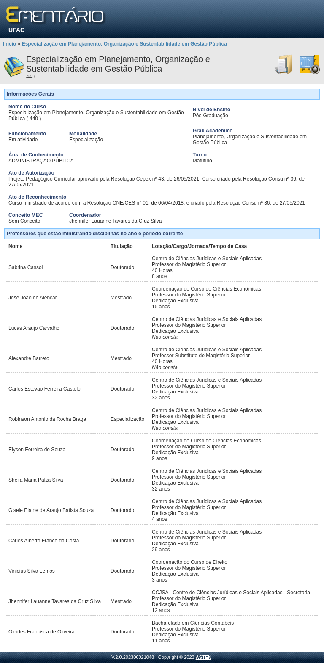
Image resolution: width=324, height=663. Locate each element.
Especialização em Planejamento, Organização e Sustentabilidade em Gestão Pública (124, 44)
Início (9, 44)
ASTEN (203, 657)
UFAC (16, 30)
